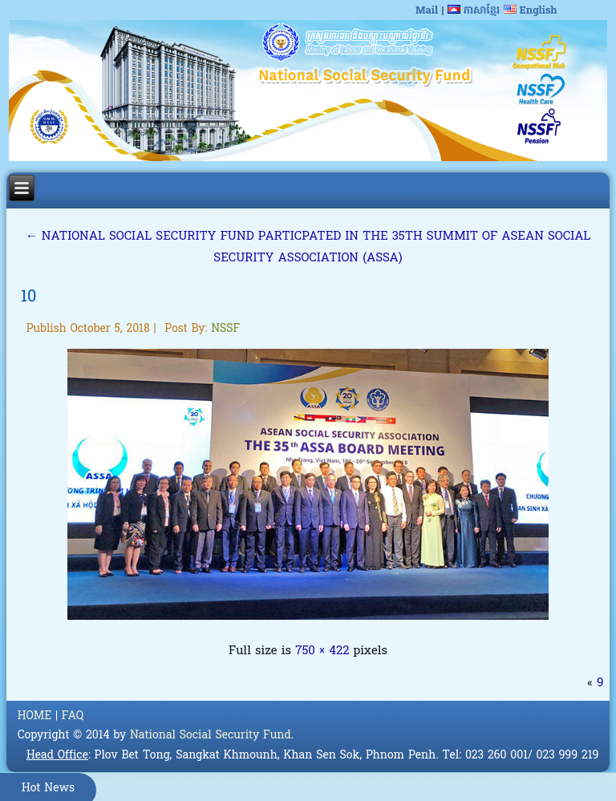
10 (29, 297)
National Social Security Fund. (212, 735)
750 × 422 (322, 651)
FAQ (72, 716)
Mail (426, 10)
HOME (35, 716)
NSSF (225, 329)
